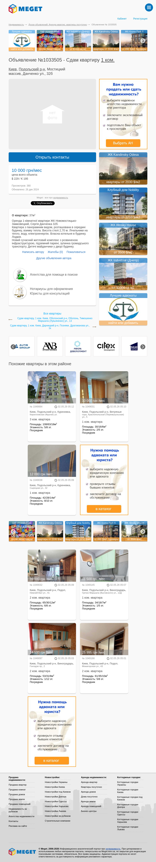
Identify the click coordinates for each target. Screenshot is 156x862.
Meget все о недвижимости (22, 852)
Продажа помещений (19, 804)
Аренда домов (88, 792)
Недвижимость (16, 24)
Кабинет (122, 18)
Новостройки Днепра (55, 796)
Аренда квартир (89, 782)
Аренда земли (88, 801)
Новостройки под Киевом (58, 792)
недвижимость (60, 197)
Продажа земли (17, 799)
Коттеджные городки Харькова (127, 820)
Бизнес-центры (88, 811)
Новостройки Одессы (56, 801)
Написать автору (33, 252)
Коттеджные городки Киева (127, 790)
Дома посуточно (89, 796)
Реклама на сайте (18, 826)
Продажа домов (17, 794)
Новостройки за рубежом (58, 816)
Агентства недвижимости (21, 816)
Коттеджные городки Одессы (127, 813)
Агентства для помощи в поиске (54, 274)
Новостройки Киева (55, 787)
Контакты (13, 821)
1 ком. (108, 60)
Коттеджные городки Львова (127, 828)
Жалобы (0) (55, 252)
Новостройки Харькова (56, 806)
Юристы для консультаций (50, 293)
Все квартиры (52, 313)
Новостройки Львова (55, 811)
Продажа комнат (17, 789)
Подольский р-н (32, 69)
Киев (13, 69)
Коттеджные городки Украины (127, 783)
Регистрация (140, 18)
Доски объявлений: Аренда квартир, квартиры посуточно (58, 24)
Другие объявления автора (53, 258)
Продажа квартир (18, 785)
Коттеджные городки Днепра (127, 805)
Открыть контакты (52, 157)
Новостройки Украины (56, 782)
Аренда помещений (91, 806)
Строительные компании (57, 821)
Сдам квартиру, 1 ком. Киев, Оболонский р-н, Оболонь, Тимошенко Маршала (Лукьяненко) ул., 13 (54, 319)
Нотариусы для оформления (51, 289)
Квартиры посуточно (91, 787)
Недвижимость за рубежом (18, 810)
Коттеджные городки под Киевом (130, 798)
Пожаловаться (76, 252)
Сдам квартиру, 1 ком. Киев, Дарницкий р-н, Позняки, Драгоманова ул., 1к (49, 327)
